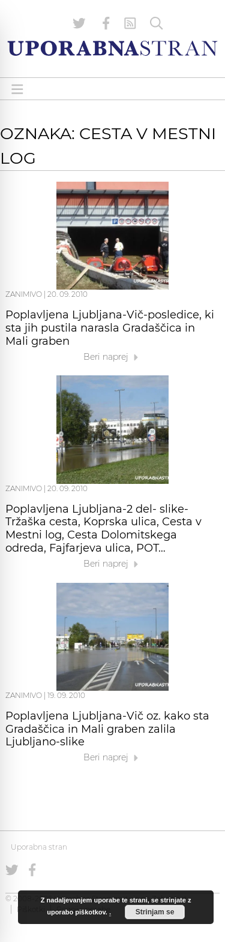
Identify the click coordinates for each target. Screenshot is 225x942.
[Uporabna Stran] (112, 48)
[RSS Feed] (130, 23)
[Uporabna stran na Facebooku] (106, 23)
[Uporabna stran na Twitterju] (79, 23)
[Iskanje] (156, 23)
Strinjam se (155, 912)
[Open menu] (17, 89)
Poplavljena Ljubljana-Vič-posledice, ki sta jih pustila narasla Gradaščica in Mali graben (109, 328)
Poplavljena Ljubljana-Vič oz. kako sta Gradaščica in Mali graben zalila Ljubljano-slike (107, 729)
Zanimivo (23, 294)
